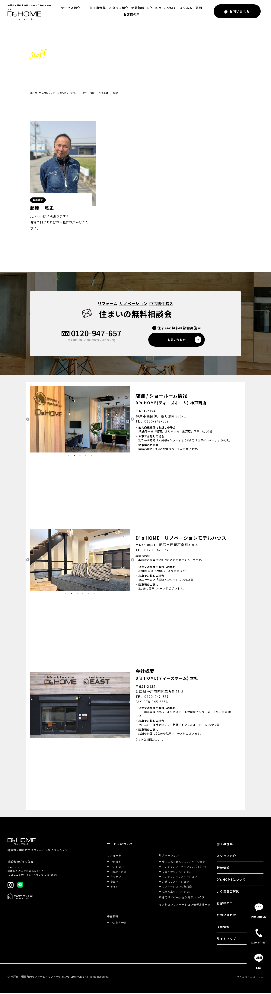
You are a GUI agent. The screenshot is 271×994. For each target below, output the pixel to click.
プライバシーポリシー (250, 978)
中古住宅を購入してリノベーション (183, 863)
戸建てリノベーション (175, 882)
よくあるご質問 (189, 7)
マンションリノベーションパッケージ (185, 867)
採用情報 (223, 928)
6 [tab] (94, 595)
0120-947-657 (96, 333)
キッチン (115, 877)
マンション (117, 867)
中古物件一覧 (118, 923)
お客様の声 (131, 14)
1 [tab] (69, 456)
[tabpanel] (58, 420)
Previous (27, 420)
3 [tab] (80, 456)
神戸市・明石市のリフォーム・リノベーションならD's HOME (47, 977)
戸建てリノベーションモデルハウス (182, 898)
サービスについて (120, 845)
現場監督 (115, 92)
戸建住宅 (115, 863)
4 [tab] (86, 456)
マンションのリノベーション (179, 877)
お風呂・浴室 (118, 873)
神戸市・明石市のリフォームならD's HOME (57, 92)
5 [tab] (91, 456)
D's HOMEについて (160, 7)
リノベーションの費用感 (177, 887)
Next (133, 420)
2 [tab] (74, 456)
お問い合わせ (226, 916)
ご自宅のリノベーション (177, 873)
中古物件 (113, 917)
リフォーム (114, 856)
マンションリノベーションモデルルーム (185, 905)
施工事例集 (96, 7)
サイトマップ (226, 939)
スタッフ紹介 (117, 7)
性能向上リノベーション (177, 892)
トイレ (114, 887)
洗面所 (114, 882)
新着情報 (136, 7)
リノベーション (169, 856)
